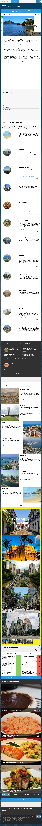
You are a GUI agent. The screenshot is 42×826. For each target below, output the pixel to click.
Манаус (20, 14)
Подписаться (15, 1)
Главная (9, 11)
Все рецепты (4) (21, 799)
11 (26, 358)
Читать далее (17, 358)
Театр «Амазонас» (23, 202)
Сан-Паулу (21, 149)
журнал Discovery (4, 811)
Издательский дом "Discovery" (4, 6)
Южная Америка (14, 11)
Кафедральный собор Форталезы (27, 184)
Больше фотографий (37, 630)
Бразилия (19, 11)
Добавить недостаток (31, 677)
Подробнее (37, 160)
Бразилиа (15, 14)
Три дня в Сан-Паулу (24, 273)
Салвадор (21, 255)
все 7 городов (38, 14)
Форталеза (21, 131)
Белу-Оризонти (10, 14)
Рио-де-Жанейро (26, 14)
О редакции (5, 821)
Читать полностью (22, 61)
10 (8, 358)
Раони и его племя (23, 220)
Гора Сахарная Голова (24, 167)
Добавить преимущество (10, 677)
